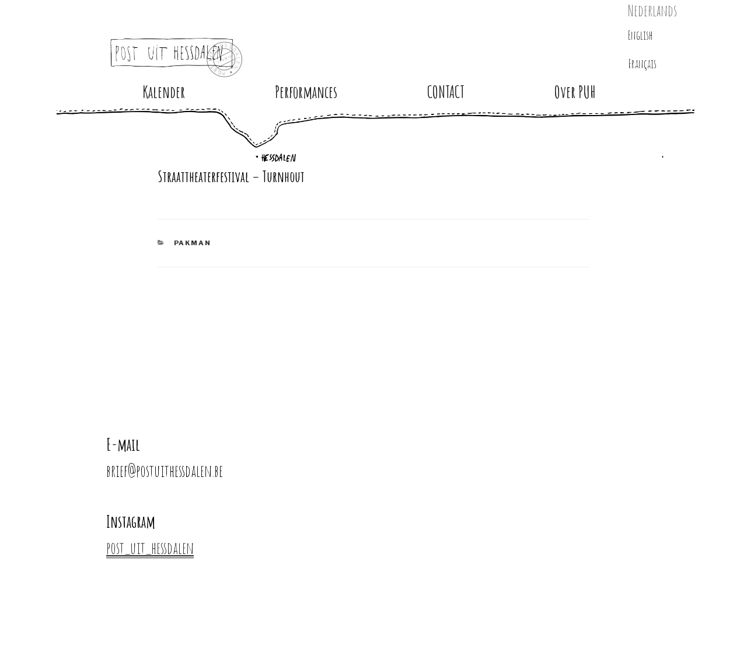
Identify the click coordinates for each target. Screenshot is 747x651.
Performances (306, 92)
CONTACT (446, 92)
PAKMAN (193, 243)
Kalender (163, 92)
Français (642, 64)
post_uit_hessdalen (150, 548)
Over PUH (575, 92)
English (640, 35)
